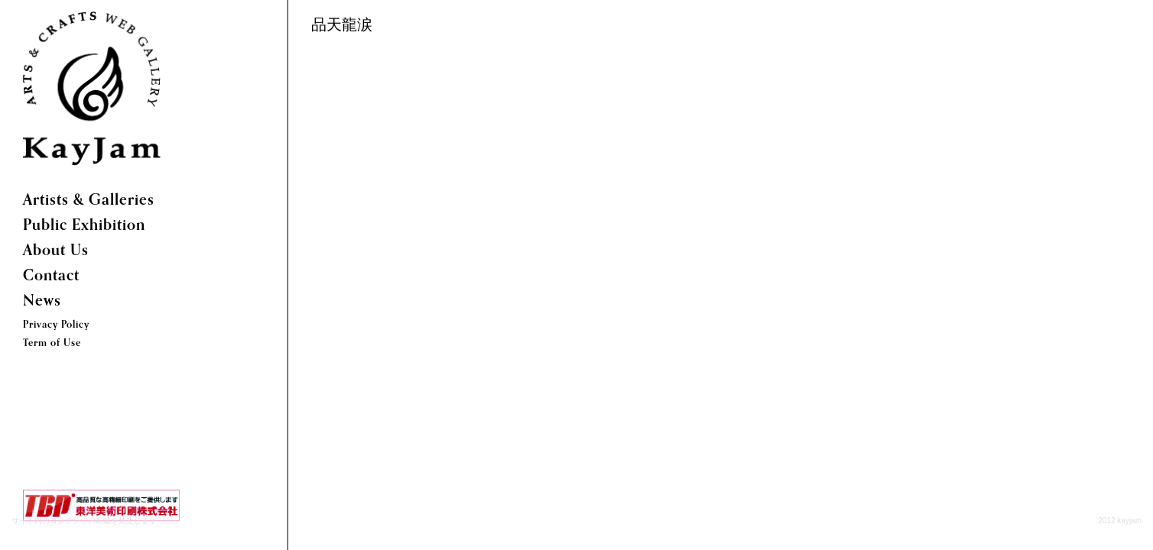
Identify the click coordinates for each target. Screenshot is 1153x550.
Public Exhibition (84, 226)
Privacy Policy (56, 325)
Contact (51, 276)
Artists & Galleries (88, 201)
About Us (56, 251)
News (42, 301)
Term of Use (52, 343)
